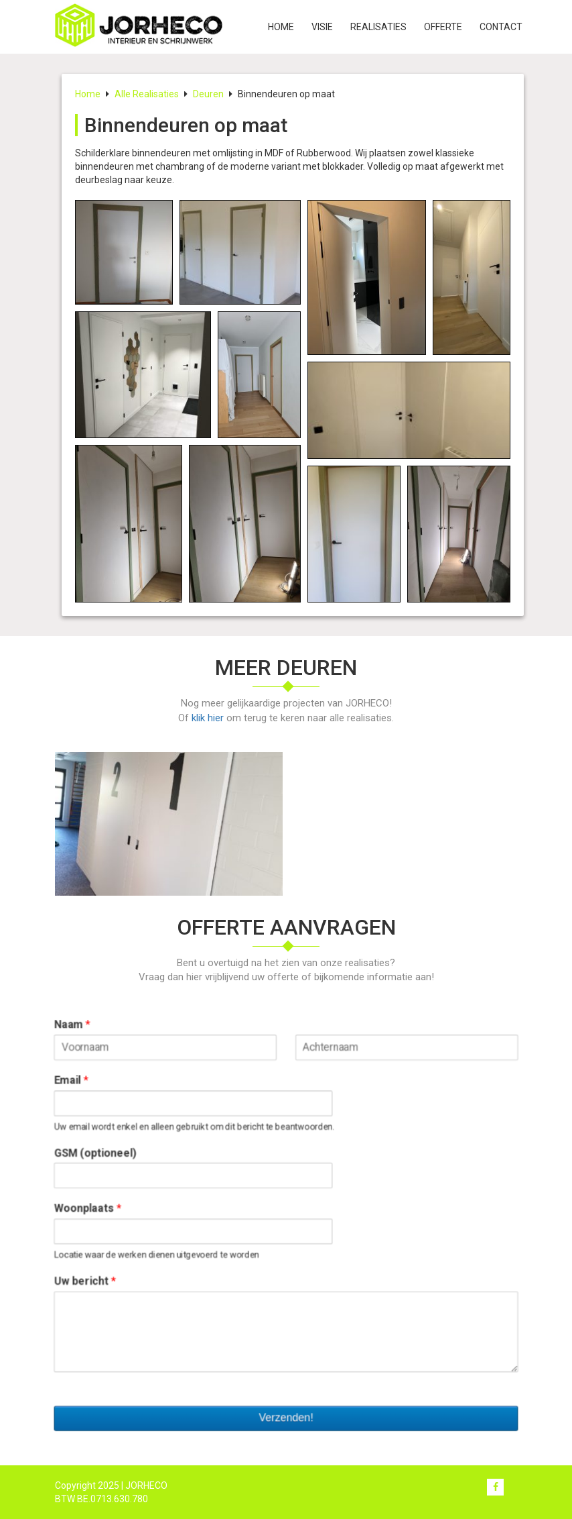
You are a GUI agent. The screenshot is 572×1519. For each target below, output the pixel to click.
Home (281, 26)
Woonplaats (100, 1206)
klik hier (208, 718)
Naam (86, 1034)
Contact (501, 26)
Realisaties (378, 26)
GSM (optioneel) (108, 1154)
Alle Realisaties (147, 94)
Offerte (443, 26)
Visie (322, 26)
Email (85, 1086)
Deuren (208, 94)
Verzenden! (286, 1401)
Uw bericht (98, 1274)
